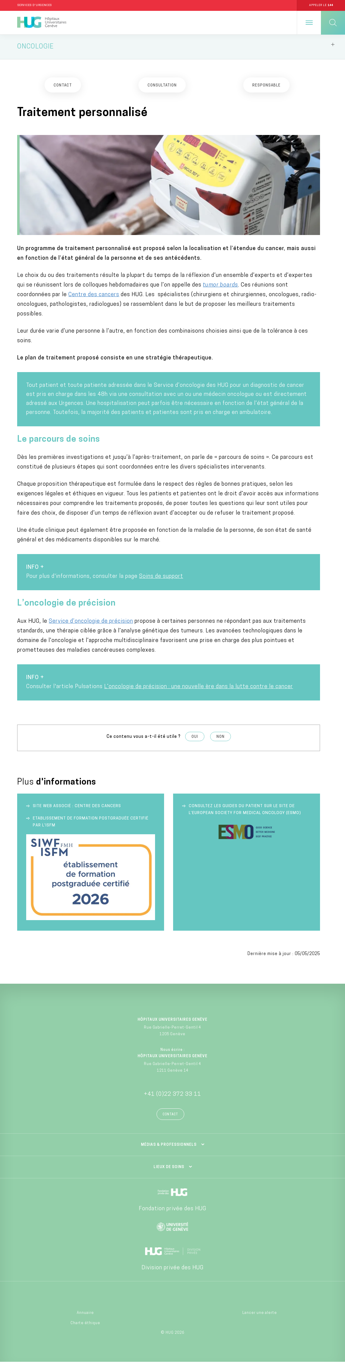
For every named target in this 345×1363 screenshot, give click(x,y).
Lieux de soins (169, 1168)
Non (220, 738)
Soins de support (161, 577)
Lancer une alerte (259, 1313)
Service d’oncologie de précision (91, 622)
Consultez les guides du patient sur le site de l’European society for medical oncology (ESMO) (245, 810)
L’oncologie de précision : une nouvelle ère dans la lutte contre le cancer (198, 688)
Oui (194, 738)
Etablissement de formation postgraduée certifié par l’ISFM (90, 822)
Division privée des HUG (172, 1269)
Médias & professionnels (169, 1146)
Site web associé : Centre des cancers (77, 807)
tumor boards (220, 286)
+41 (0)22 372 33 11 (172, 1095)
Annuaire (85, 1313)
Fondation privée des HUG (172, 1210)
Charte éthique (85, 1324)
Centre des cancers (93, 296)
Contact (170, 1115)
